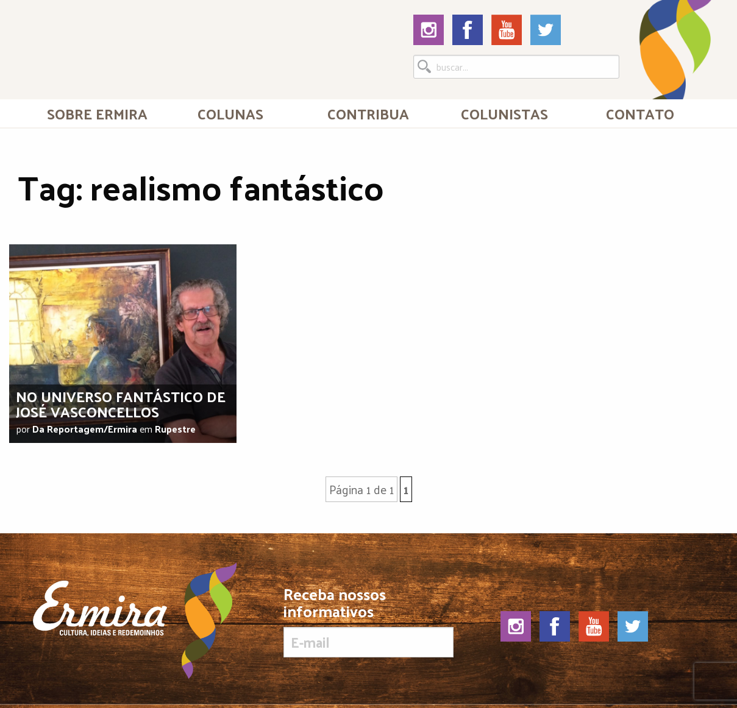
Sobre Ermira (97, 113)
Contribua (368, 113)
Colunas (230, 113)
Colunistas (504, 113)
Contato (640, 113)
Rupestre (175, 428)
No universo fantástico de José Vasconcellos (121, 404)
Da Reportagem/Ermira (84, 428)
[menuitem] (97, 113)
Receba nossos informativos (368, 621)
